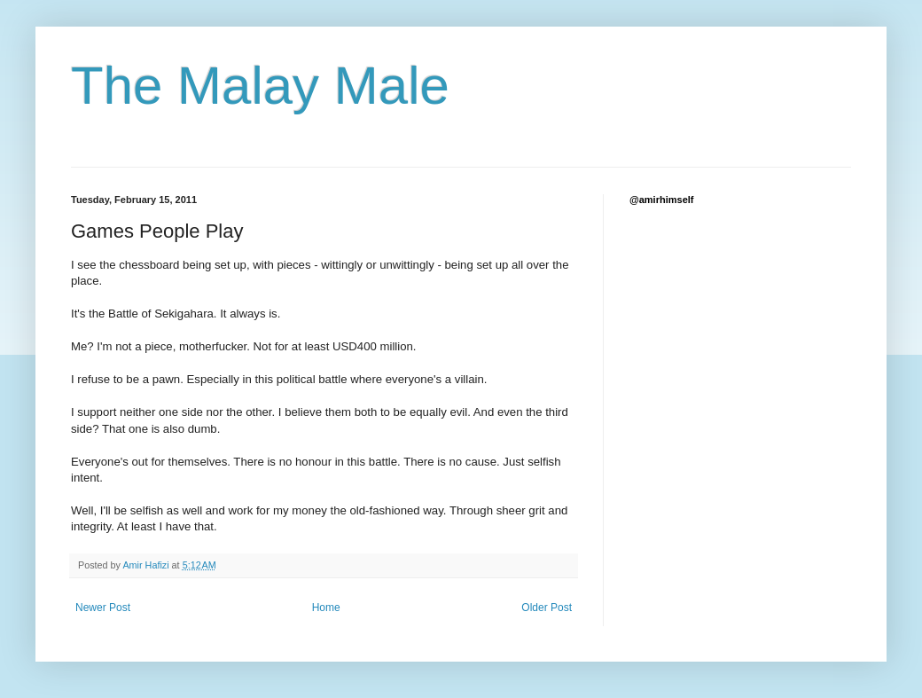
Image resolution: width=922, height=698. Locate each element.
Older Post (546, 607)
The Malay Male (260, 85)
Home (326, 607)
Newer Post (102, 607)
